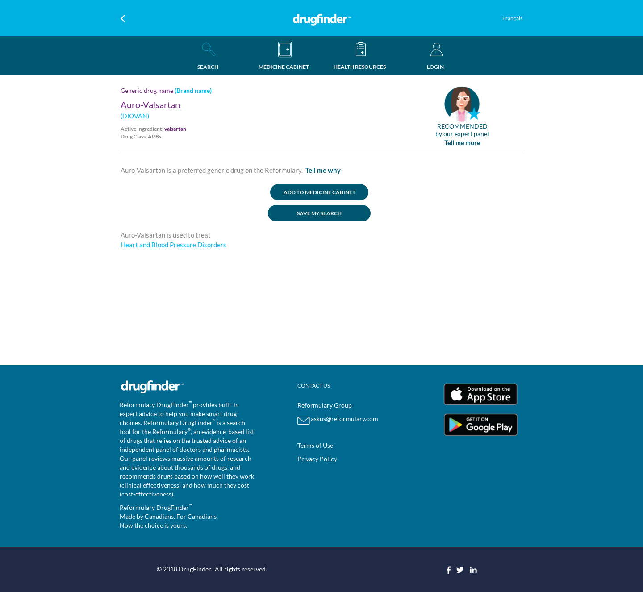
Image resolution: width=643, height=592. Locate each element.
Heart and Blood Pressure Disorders (173, 245)
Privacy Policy (317, 459)
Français (512, 18)
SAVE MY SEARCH (319, 213)
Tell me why (323, 170)
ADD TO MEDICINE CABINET (319, 192)
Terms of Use (315, 445)
